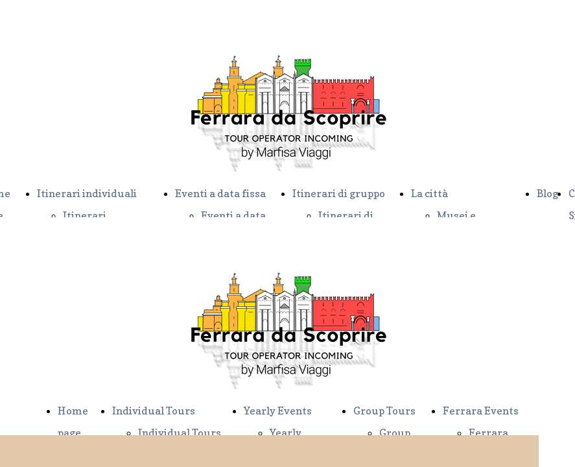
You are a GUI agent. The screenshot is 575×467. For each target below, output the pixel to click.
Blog (547, 193)
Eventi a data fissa (220, 193)
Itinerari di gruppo (338, 193)
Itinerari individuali (87, 193)
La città (429, 193)
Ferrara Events (481, 410)
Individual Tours (153, 410)
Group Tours (384, 410)
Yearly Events (278, 410)
